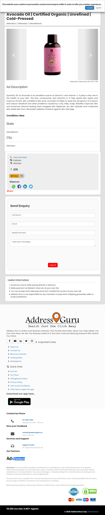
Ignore (98, 8)
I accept (89, 8)
